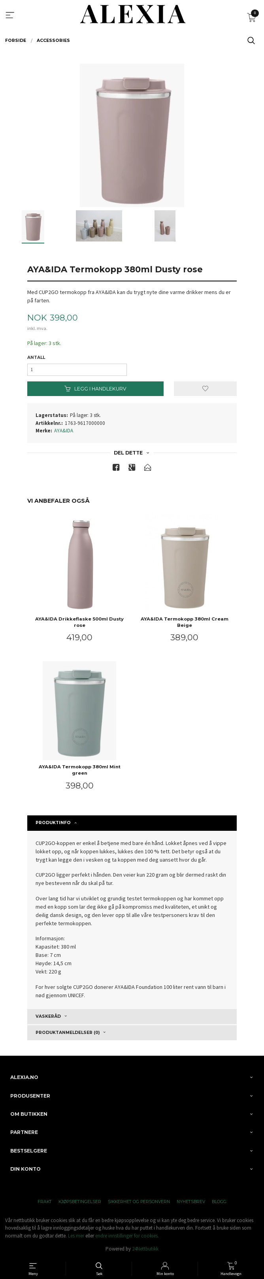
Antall (36, 357)
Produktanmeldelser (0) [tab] (68, 1032)
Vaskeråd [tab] (48, 1016)
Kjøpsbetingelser (79, 1201)
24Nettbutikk (145, 1248)
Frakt (45, 1201)
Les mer (76, 1235)
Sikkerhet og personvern (139, 1201)
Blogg (219, 1201)
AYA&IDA (63, 430)
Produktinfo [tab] (53, 822)
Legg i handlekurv (95, 389)
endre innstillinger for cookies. (127, 1235)
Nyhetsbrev (191, 1201)
